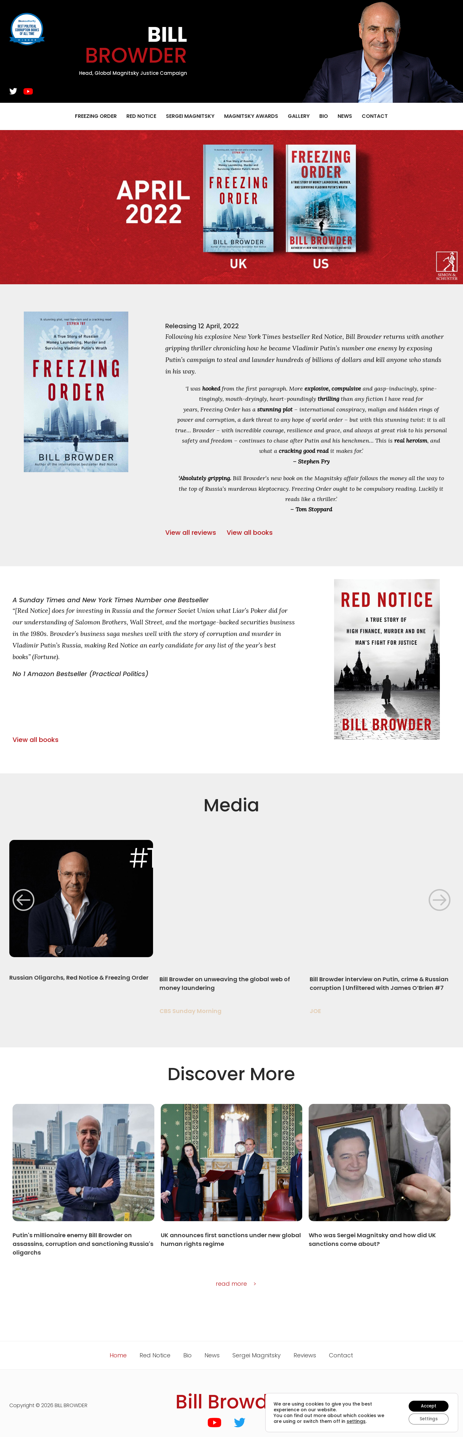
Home (118, 1355)
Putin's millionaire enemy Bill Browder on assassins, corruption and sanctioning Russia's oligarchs (83, 1243)
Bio (323, 116)
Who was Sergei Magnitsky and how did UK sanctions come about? (372, 1239)
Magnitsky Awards (251, 116)
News (345, 116)
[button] (23, 900)
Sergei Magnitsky (190, 116)
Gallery (299, 116)
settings (356, 1421)
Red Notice (141, 116)
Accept (427, 1405)
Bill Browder (231, 1401)
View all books (250, 532)
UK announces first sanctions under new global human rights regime (231, 1239)
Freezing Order (96, 116)
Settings (427, 1418)
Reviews (305, 1355)
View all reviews (190, 532)
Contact (375, 116)
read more (231, 1284)
